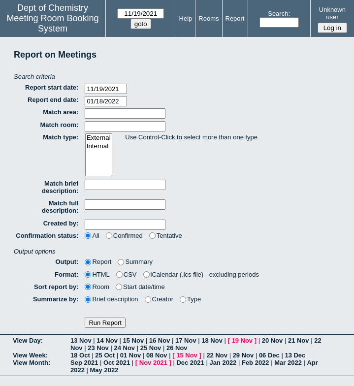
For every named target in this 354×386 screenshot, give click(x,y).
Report (235, 18)
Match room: (59, 125)
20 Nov (272, 340)
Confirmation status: (47, 235)
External (99, 138)
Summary (135, 261)
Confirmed (124, 235)
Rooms (208, 18)
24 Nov (124, 348)
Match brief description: (60, 187)
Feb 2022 (255, 362)
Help (186, 18)
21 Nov (298, 340)
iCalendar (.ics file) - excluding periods (201, 274)
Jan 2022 (222, 362)
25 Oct (105, 355)
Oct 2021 (116, 362)
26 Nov (177, 348)
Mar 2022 (288, 362)
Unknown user (332, 13)
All (92, 235)
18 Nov (212, 340)
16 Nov (159, 340)
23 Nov (98, 348)
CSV (126, 274)
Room (97, 286)
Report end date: (53, 99)
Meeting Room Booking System (52, 23)
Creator (159, 299)
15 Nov (133, 340)
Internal (99, 146)
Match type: (60, 137)
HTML (97, 274)
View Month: (31, 362)
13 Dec (295, 355)
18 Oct (80, 355)
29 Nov (243, 355)
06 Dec (269, 355)
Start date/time (140, 286)
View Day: (28, 340)
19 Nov (242, 340)
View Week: (30, 355)
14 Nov (107, 340)
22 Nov (216, 355)
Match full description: (60, 206)
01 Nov (130, 355)
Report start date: (51, 87)
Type (190, 299)
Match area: (60, 112)
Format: (66, 274)
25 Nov (150, 348)
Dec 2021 (190, 362)
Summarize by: (55, 299)
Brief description (111, 299)
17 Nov (185, 340)
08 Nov (156, 355)
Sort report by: (56, 286)
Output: (66, 261)
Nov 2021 (153, 362)
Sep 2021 (84, 362)
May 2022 (104, 370)
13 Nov (81, 340)
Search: (279, 13)
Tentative (165, 235)
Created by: (61, 223)
